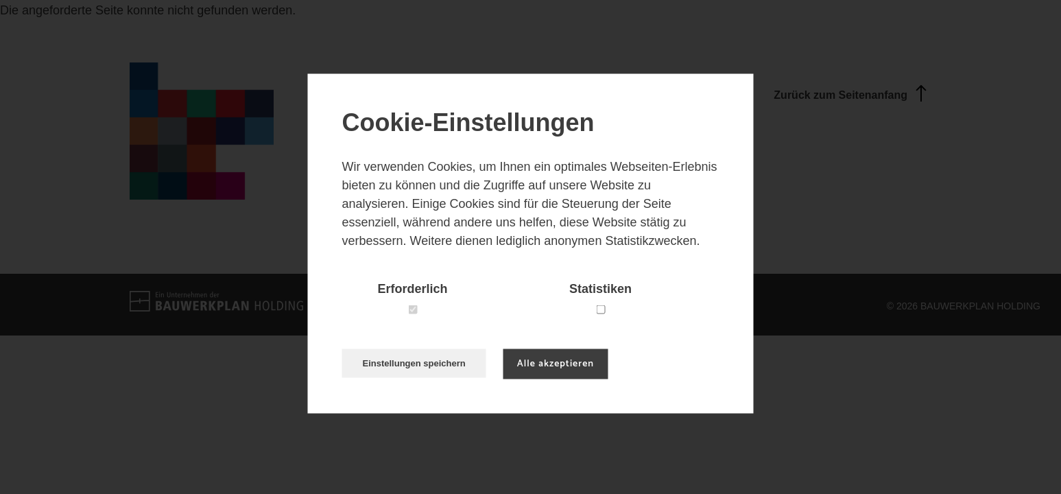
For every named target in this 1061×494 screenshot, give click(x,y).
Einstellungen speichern (414, 363)
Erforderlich (412, 289)
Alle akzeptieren (555, 364)
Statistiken (600, 289)
